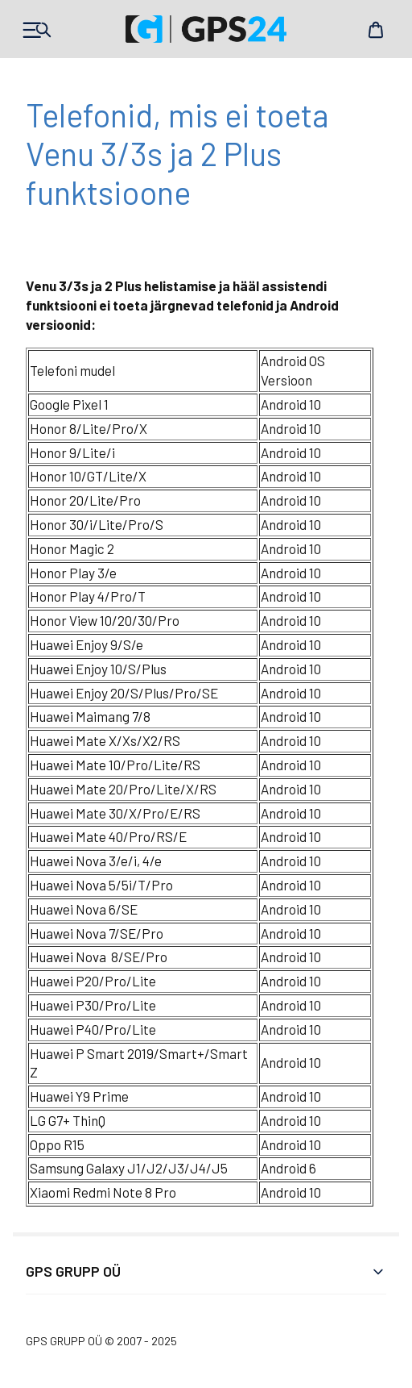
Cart (376, 30)
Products (36, 30)
